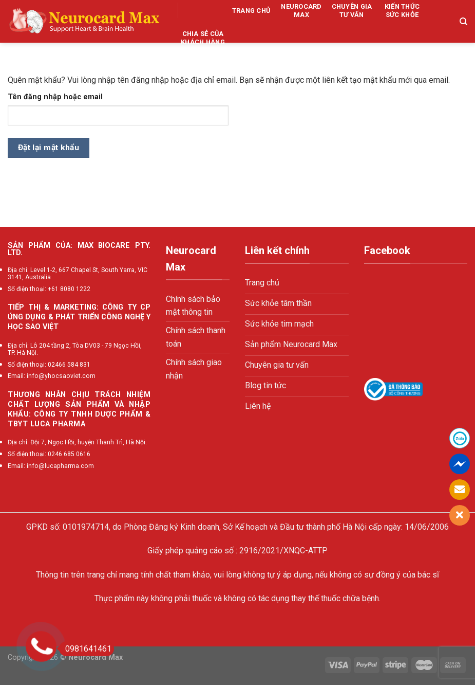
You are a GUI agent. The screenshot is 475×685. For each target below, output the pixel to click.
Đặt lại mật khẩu (48, 147)
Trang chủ (251, 10)
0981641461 (85, 649)
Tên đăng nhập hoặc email (55, 97)
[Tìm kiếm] (463, 21)
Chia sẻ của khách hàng (203, 38)
